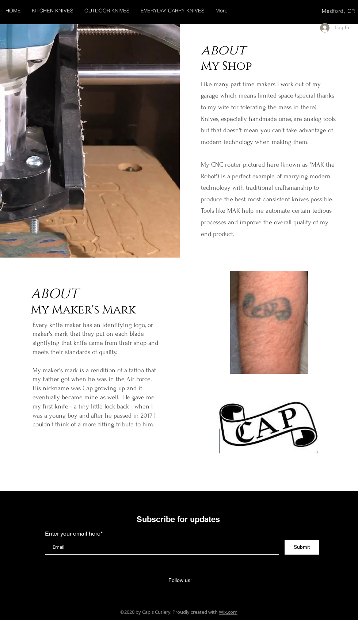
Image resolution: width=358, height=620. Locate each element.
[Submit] (302, 547)
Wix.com (228, 612)
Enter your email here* (74, 534)
